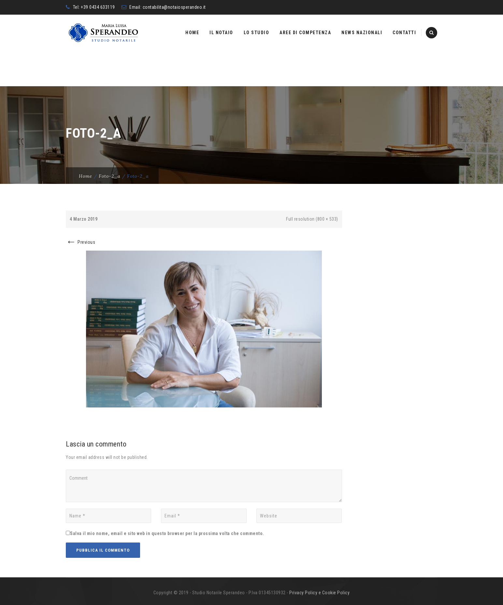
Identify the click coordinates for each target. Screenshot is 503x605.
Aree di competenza (305, 32)
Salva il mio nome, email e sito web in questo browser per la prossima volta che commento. (167, 533)
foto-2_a (110, 176)
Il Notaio (221, 32)
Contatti (404, 32)
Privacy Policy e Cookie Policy (319, 592)
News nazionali (361, 32)
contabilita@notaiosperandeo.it (174, 7)
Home (192, 32)
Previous (80, 242)
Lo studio (256, 32)
